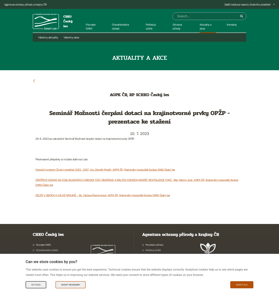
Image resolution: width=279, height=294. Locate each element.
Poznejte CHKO (43, 244)
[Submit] (241, 16)
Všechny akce (71, 37)
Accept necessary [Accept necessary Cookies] (70, 285)
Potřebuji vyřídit (153, 250)
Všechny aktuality (48, 37)
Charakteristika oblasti (47, 250)
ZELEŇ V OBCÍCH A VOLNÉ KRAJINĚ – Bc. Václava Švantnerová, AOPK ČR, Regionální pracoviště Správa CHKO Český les (102, 195)
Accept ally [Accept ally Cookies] (242, 285)
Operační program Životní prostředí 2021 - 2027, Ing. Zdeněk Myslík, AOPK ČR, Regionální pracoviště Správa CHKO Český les (105, 169)
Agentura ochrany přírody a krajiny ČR (25, 4)
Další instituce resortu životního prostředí (248, 4)
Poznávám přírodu (155, 244)
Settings (36, 285)
